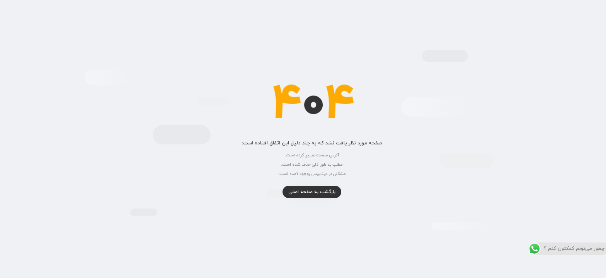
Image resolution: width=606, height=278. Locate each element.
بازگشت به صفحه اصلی (303, 192)
